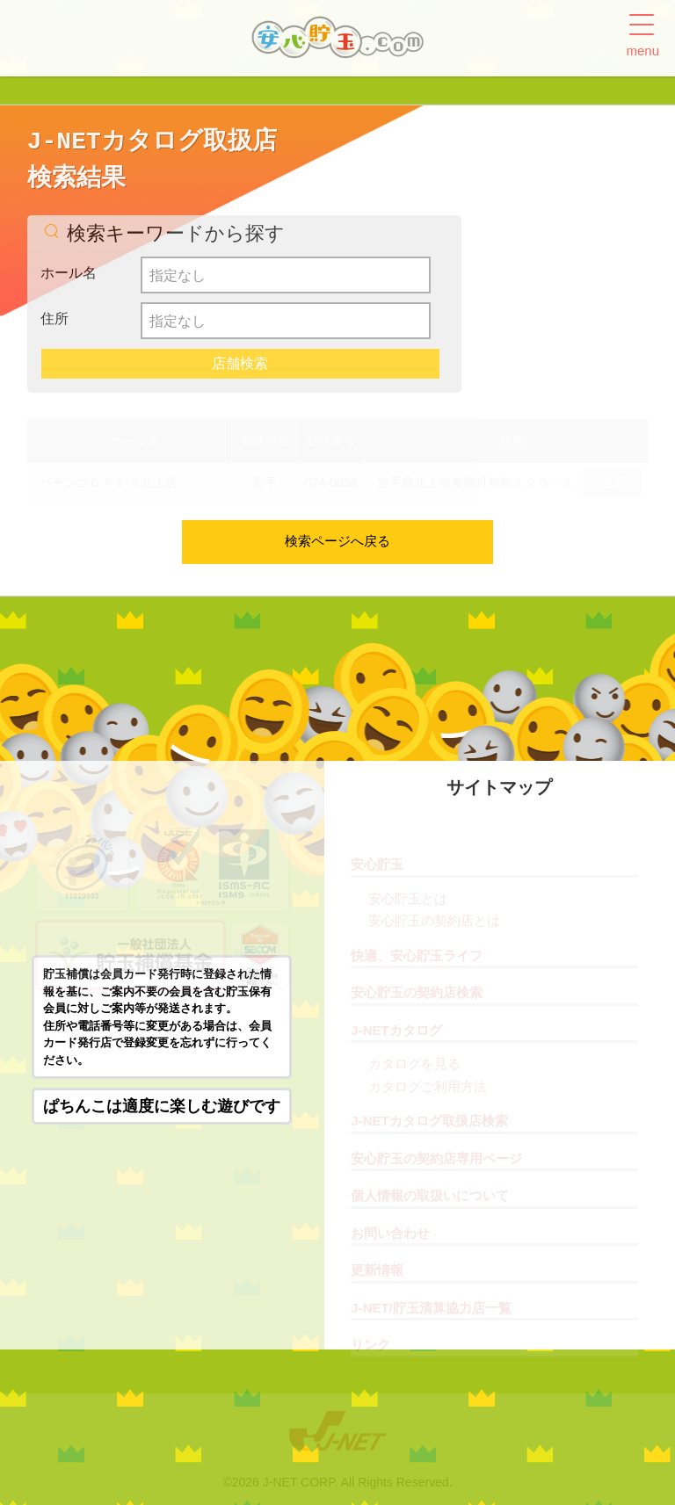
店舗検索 (240, 363)
